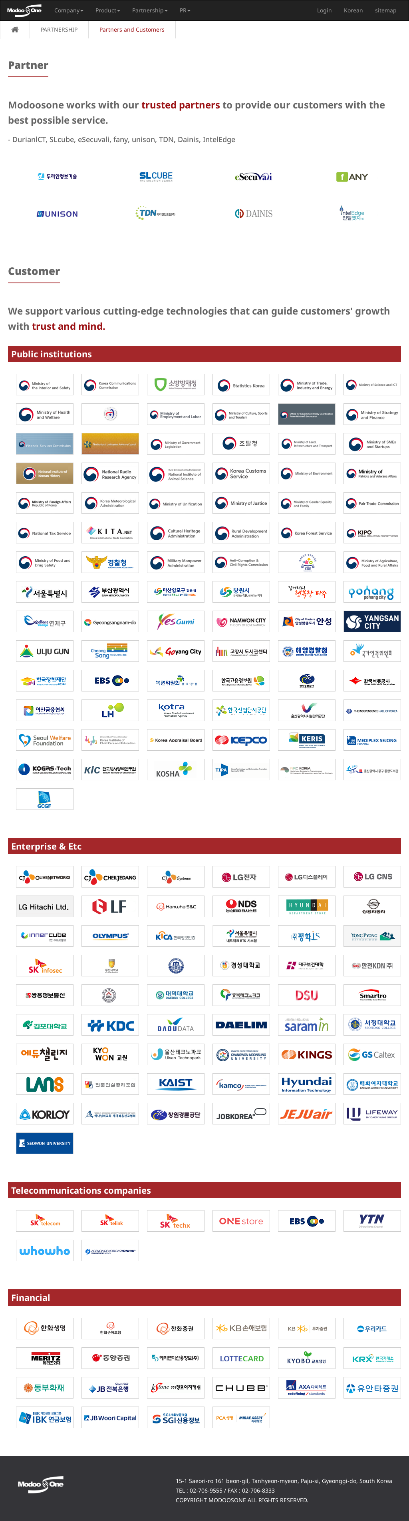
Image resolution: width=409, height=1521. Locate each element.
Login (324, 10)
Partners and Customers (132, 29)
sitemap (386, 10)
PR (185, 10)
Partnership (150, 10)
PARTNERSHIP (59, 29)
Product (107, 10)
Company (68, 10)
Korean (353, 10)
